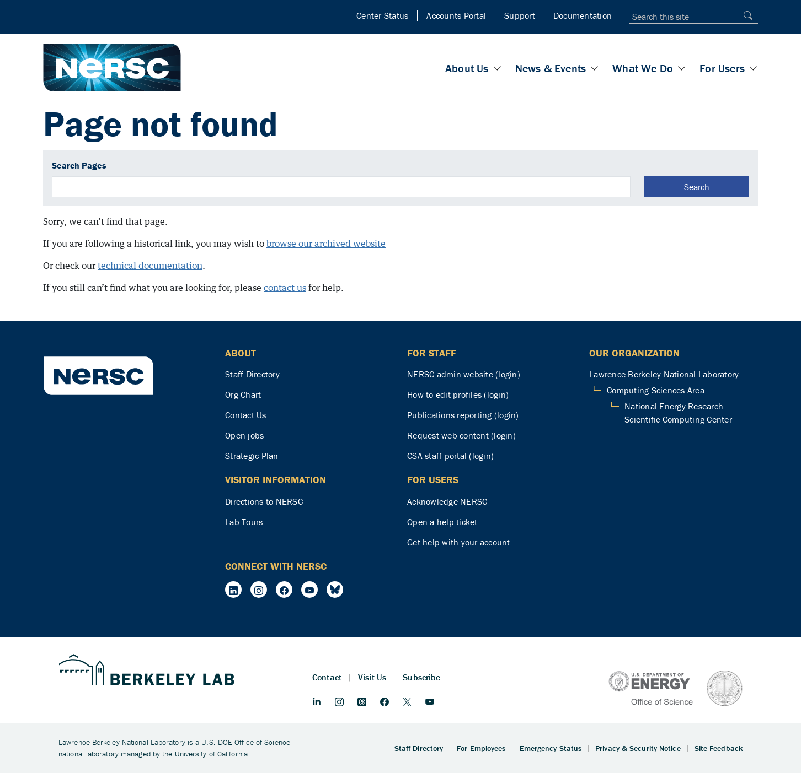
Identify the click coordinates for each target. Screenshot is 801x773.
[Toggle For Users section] (753, 68)
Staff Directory (252, 374)
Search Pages (79, 165)
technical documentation (150, 265)
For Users (722, 68)
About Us (467, 68)
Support (519, 15)
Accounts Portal (456, 15)
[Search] (745, 15)
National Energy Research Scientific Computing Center (678, 413)
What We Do (642, 68)
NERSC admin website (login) (463, 374)
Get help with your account (458, 542)
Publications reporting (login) (463, 414)
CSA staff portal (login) (450, 455)
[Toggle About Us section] (497, 68)
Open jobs (244, 435)
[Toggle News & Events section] (594, 68)
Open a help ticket (442, 521)
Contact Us (245, 414)
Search (696, 186)
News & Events (550, 68)
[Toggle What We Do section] (681, 68)
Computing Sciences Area (655, 390)
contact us (285, 287)
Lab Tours (244, 521)
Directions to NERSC (264, 501)
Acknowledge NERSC (447, 501)
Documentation (582, 15)
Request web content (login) (461, 435)
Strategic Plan (252, 455)
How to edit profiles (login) (458, 394)
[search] (341, 186)
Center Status (382, 15)
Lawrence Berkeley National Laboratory (664, 374)
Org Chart (243, 394)
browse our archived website (326, 243)
